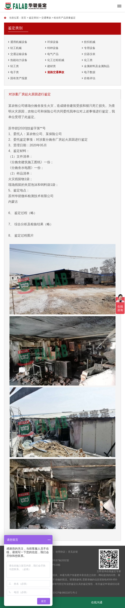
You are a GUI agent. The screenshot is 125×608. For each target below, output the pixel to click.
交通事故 (46, 17)
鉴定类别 (34, 17)
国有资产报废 (18, 78)
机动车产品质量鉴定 (65, 17)
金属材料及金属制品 (96, 66)
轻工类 (14, 66)
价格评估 (89, 78)
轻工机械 (16, 48)
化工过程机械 (55, 60)
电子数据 (89, 72)
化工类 (88, 60)
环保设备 (53, 42)
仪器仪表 (89, 54)
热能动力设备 (18, 60)
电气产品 (53, 54)
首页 (23, 17)
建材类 (51, 66)
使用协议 (60, 551)
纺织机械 (89, 42)
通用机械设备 (18, 42)
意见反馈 (73, 551)
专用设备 (89, 48)
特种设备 (53, 48)
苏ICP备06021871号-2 (65, 592)
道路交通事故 (55, 72)
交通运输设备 (18, 54)
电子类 (14, 72)
